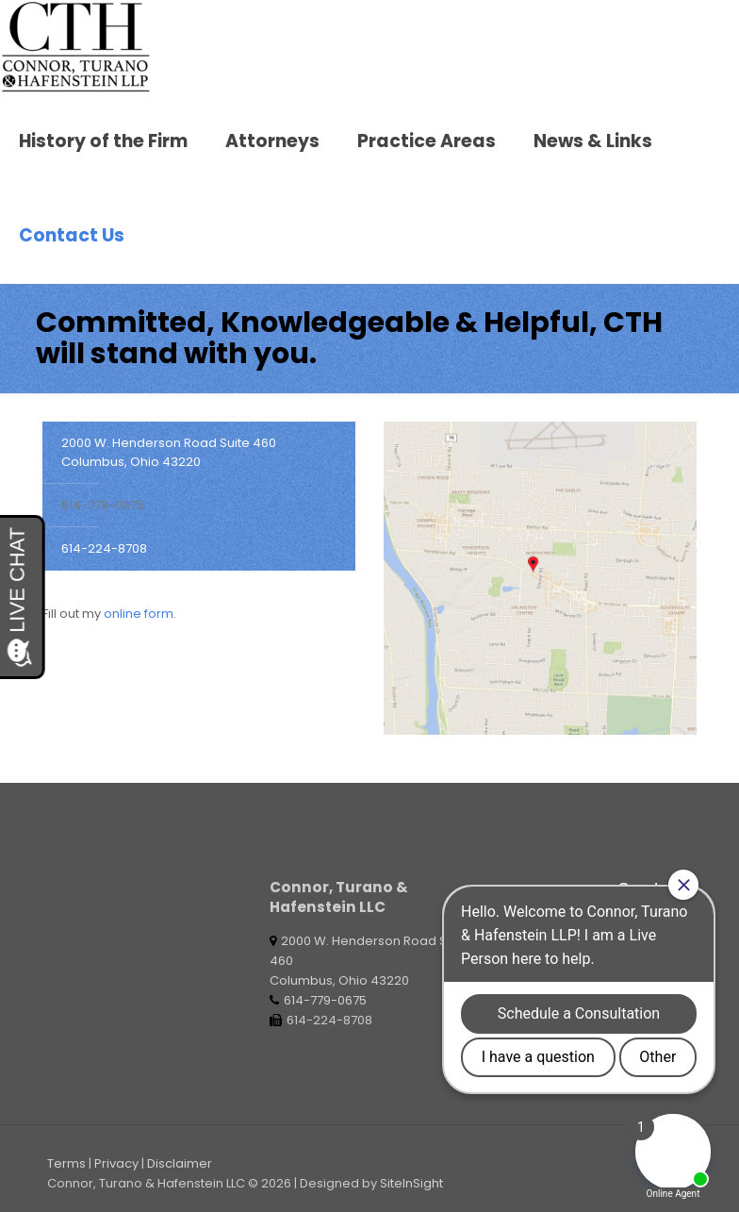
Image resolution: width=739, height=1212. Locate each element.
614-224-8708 (104, 548)
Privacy (116, 1163)
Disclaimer (179, 1163)
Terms (66, 1163)
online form (138, 614)
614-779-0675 (102, 505)
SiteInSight (411, 1183)
